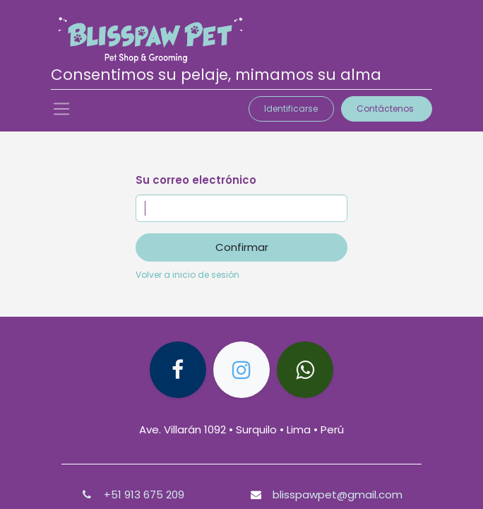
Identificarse (291, 109)
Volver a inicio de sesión (187, 275)
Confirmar (241, 247)
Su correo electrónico (196, 179)
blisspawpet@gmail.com (337, 494)
